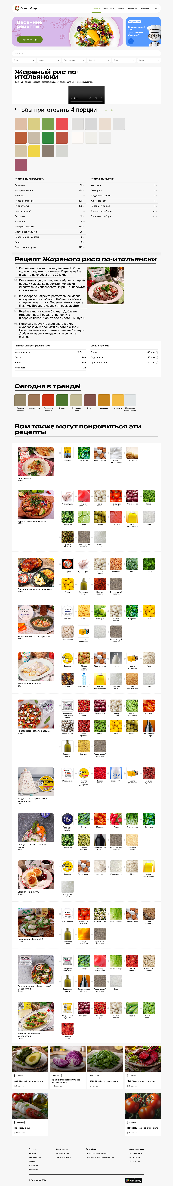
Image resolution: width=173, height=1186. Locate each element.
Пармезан (20, 185)
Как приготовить (63, 1157)
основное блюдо (32, 82)
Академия (145, 8)
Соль (17, 242)
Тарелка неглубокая (101, 211)
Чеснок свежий (23, 211)
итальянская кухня (85, 82)
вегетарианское (49, 82)
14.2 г (83, 368)
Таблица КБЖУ (62, 1153)
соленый (70, 82)
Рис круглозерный (24, 226)
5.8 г (83, 357)
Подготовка (96, 357)
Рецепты (96, 8)
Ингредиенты (108, 8)
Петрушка (20, 216)
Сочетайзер (28, 8)
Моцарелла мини (24, 190)
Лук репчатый (22, 206)
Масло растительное (26, 232)
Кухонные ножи (99, 201)
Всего (93, 352)
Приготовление (98, 362)
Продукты (19, 1076)
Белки (18, 357)
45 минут (19, 82)
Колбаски (20, 221)
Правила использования (96, 1153)
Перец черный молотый (27, 237)
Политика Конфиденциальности (100, 1157)
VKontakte (135, 1153)
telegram (134, 1161)
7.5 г (84, 362)
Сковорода (96, 190)
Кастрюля (96, 185)
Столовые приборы (101, 216)
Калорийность (22, 352)
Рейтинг (121, 8)
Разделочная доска (101, 195)
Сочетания (19, 1122)
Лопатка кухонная (100, 206)
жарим (62, 82)
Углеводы (20, 368)
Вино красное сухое (25, 247)
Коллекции (132, 8)
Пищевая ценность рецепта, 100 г (32, 346)
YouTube (134, 1157)
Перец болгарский (24, 201)
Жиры (18, 362)
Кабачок (19, 195)
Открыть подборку (30, 39)
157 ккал (81, 352)
